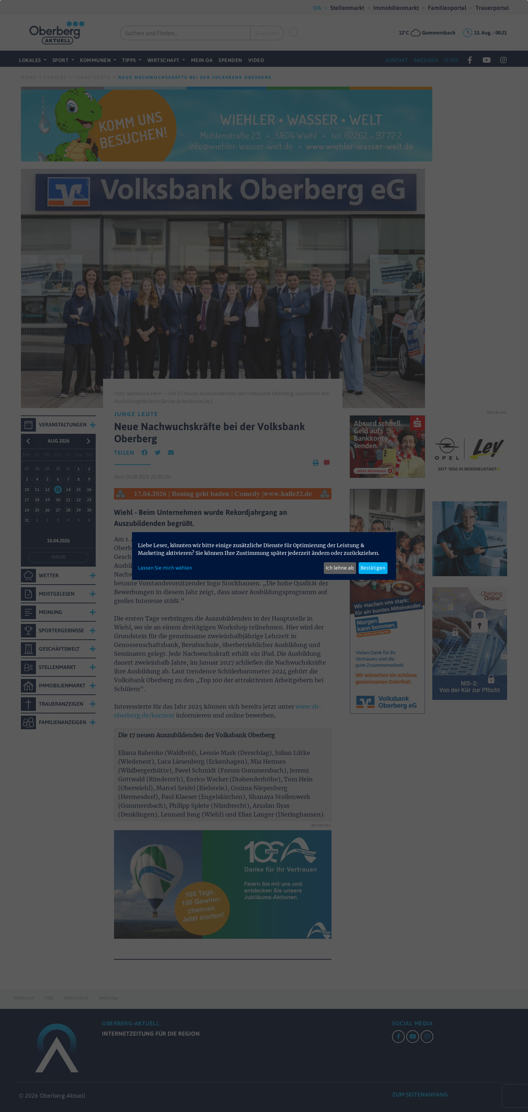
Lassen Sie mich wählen (165, 568)
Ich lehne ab (340, 568)
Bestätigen (372, 568)
